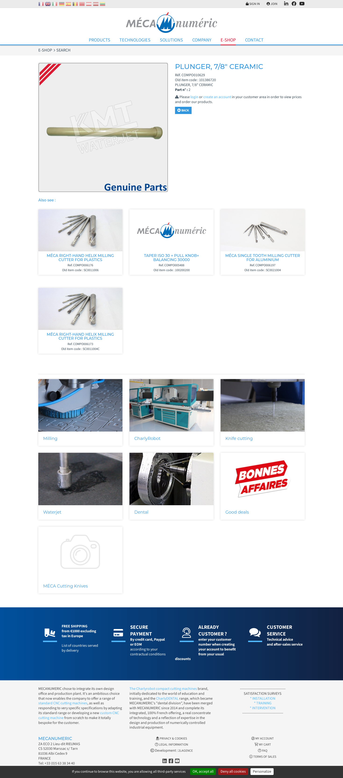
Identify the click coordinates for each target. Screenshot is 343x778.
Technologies (134, 40)
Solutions (171, 40)
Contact (254, 40)
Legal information (171, 744)
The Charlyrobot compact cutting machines (163, 688)
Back (183, 110)
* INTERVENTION (262, 708)
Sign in (253, 4)
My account (262, 738)
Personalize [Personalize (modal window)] (262, 771)
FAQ (262, 750)
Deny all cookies (233, 771)
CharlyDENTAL (167, 698)
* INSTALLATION (262, 698)
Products (99, 40)
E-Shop (228, 40)
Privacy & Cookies (171, 738)
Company (201, 40)
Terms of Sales (262, 756)
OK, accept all (203, 771)
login (194, 97)
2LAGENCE (185, 750)
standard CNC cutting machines (62, 703)
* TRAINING (263, 703)
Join (272, 4)
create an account (217, 97)
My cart (262, 744)
